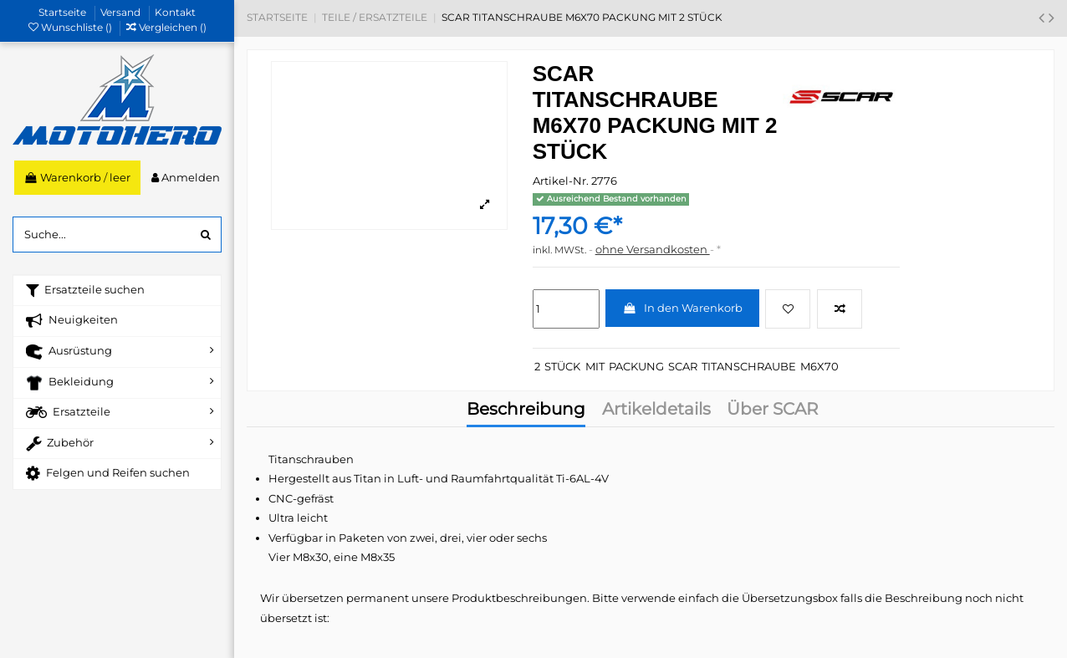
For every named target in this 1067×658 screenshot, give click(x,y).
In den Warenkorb (682, 307)
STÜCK (562, 366)
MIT (595, 366)
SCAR (682, 366)
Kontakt (175, 12)
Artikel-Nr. (561, 180)
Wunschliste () (71, 27)
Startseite (63, 12)
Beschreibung (526, 410)
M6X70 (819, 366)
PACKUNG (636, 366)
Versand (121, 12)
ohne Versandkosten (652, 249)
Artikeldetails (656, 410)
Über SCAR (772, 410)
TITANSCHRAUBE (749, 366)
